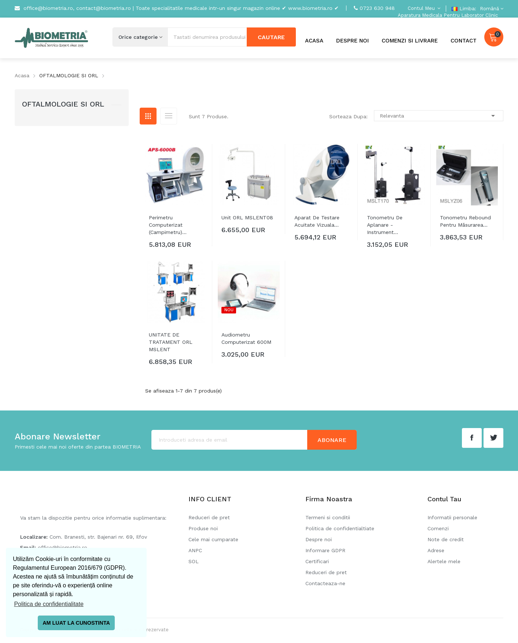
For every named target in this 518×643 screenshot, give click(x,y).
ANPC (195, 550)
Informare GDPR (325, 550)
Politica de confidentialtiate (339, 528)
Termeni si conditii (327, 517)
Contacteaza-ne (325, 583)
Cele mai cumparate (213, 539)
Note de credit (445, 539)
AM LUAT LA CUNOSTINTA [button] (76, 623)
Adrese (435, 550)
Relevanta (438, 115)
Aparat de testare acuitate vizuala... (316, 221)
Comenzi (438, 528)
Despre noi (318, 539)
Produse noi (203, 528)
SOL (193, 561)
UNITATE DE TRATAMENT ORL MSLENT (170, 342)
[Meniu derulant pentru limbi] (490, 8)
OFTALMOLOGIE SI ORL (63, 104)
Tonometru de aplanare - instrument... (385, 225)
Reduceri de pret (209, 517)
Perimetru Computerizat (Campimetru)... (168, 225)
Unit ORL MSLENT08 (247, 217)
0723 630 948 (377, 8)
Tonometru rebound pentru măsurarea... (465, 221)
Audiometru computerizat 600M (246, 338)
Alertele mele (443, 561)
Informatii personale (452, 517)
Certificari (317, 561)
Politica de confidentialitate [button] (48, 604)
